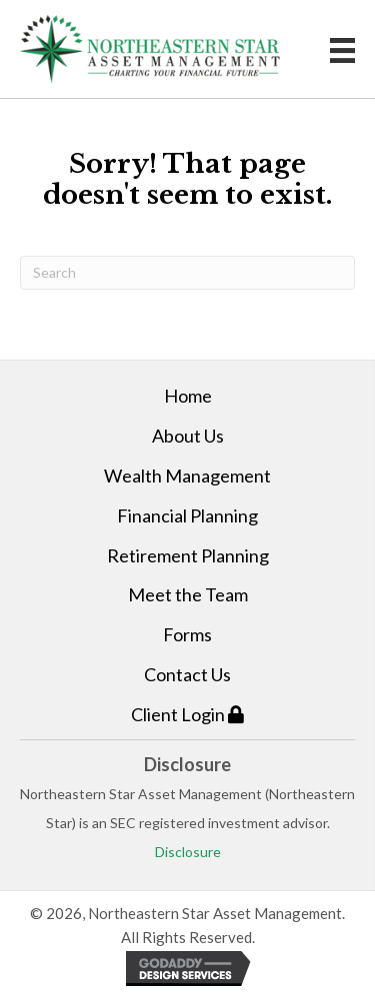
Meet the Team (188, 594)
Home (188, 396)
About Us (188, 436)
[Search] (187, 273)
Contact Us (187, 674)
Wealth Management (187, 476)
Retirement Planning (188, 555)
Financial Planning (187, 515)
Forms (187, 634)
